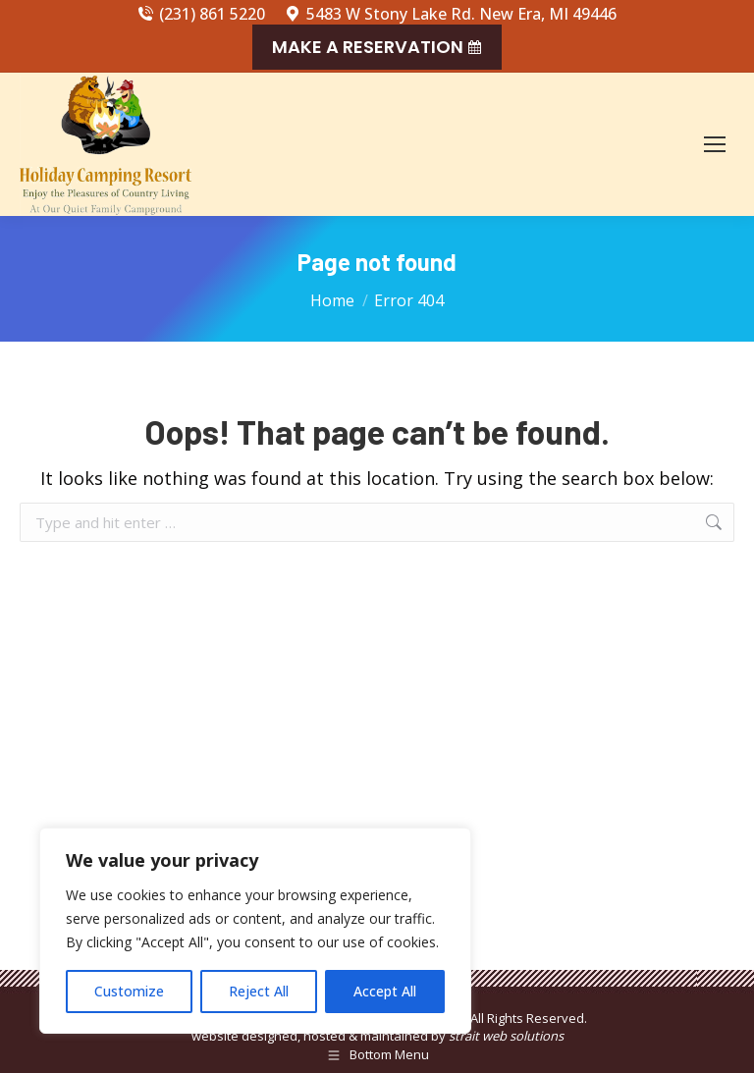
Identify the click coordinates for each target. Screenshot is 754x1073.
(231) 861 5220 (201, 14)
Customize (129, 991)
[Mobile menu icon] (714, 144)
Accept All (384, 991)
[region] (255, 931)
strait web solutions (506, 1036)
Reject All (259, 991)
